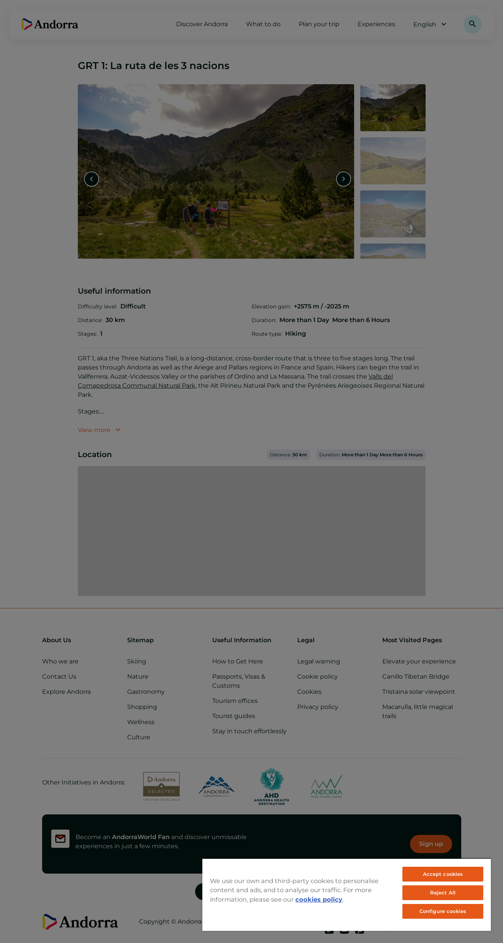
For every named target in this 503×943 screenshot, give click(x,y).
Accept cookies (443, 874)
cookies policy (318, 899)
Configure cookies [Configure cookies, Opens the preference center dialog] (442, 911)
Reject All (443, 893)
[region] (346, 894)
